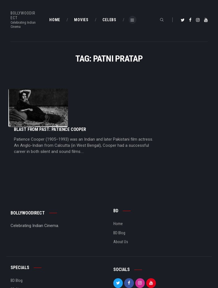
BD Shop (17, 259)
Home (118, 193)
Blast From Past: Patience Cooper (106, 91)
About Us (120, 211)
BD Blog (119, 203)
